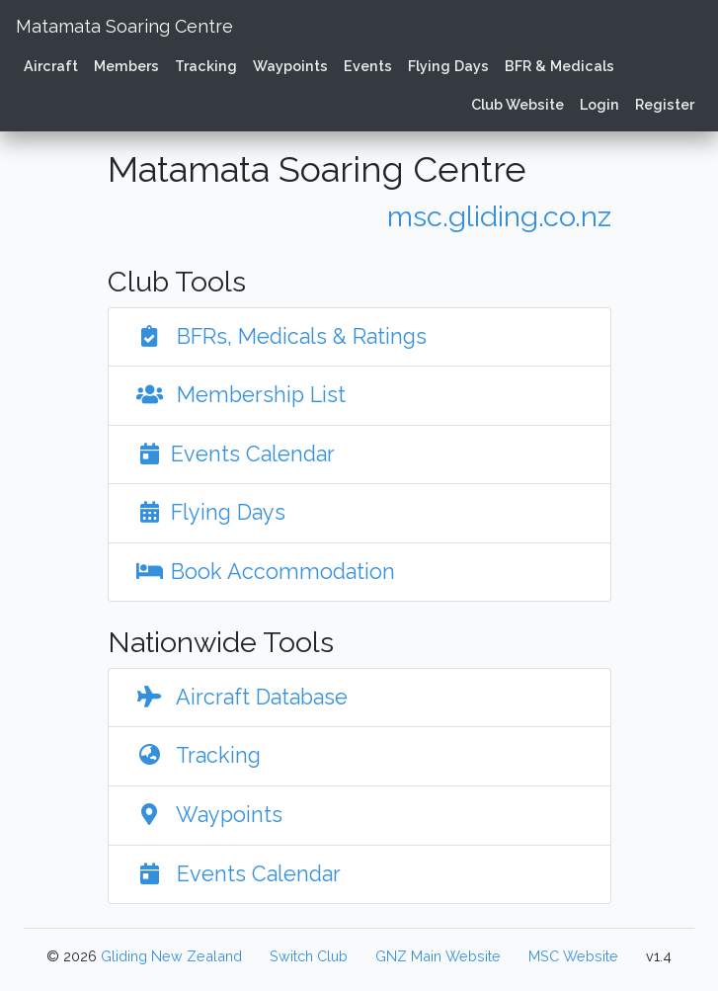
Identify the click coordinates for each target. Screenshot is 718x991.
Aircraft (51, 65)
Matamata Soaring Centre (124, 26)
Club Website (517, 104)
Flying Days (448, 65)
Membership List (237, 394)
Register (664, 104)
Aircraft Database (238, 697)
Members (126, 65)
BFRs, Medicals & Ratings (277, 336)
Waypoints (290, 65)
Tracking (206, 65)
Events (368, 65)
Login (599, 104)
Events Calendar (231, 454)
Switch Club (309, 956)
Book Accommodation (261, 571)
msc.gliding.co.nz (499, 216)
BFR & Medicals (559, 65)
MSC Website (573, 956)
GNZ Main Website (438, 956)
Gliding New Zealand (171, 956)
